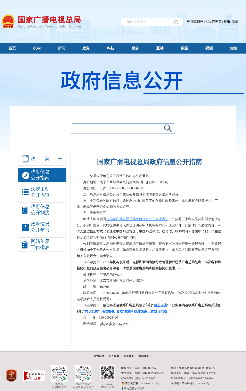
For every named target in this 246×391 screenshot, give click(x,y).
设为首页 (98, 356)
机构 (37, 48)
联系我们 (128, 356)
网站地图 (143, 356)
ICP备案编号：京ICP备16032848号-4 (192, 378)
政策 (42, 159)
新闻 (61, 48)
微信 (235, 21)
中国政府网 (195, 21)
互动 (160, 48)
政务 (86, 48)
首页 (12, 48)
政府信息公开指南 (36, 175)
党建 (233, 48)
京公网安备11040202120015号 (142, 383)
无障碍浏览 (213, 21)
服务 (135, 48)
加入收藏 (113, 356)
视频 (209, 48)
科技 (110, 48)
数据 (184, 48)
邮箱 (226, 21)
